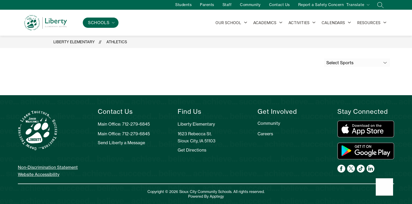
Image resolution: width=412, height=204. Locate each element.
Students (181, 4)
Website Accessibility (38, 174)
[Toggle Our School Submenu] (245, 22)
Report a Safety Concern (319, 4)
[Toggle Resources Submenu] (385, 22)
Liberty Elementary (74, 42)
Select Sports (339, 62)
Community (248, 4)
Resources (368, 22)
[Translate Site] (357, 5)
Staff (224, 4)
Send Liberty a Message (121, 142)
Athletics (116, 42)
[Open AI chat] (384, 187)
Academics (264, 22)
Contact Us (277, 4)
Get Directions (192, 150)
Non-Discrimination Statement (48, 167)
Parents (205, 4)
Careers (265, 133)
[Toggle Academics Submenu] (281, 22)
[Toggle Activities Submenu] (314, 22)
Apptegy (217, 196)
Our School (228, 22)
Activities (299, 22)
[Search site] (378, 5)
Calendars (333, 22)
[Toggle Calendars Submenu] (349, 22)
